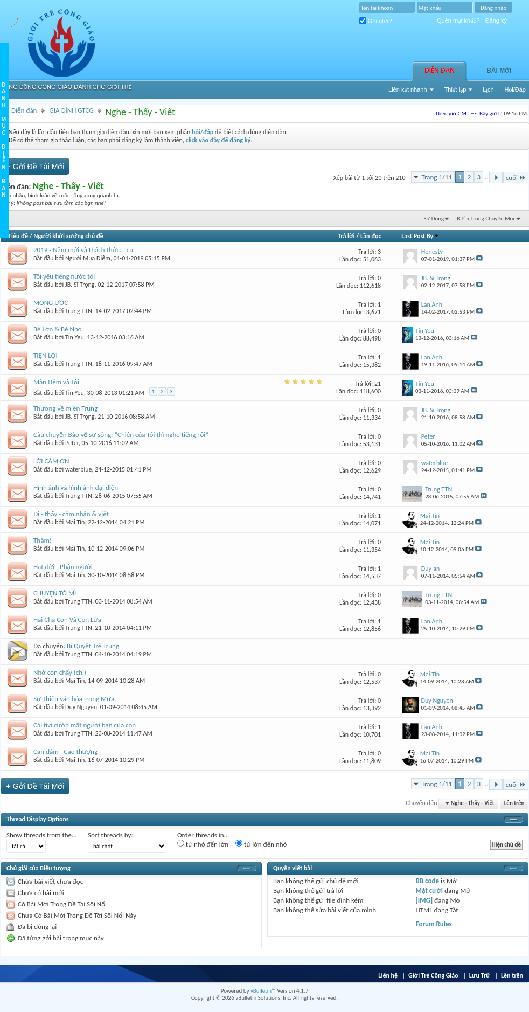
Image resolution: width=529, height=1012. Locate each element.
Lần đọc (370, 236)
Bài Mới (498, 70)
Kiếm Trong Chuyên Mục (486, 218)
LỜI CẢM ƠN (51, 461)
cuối (516, 178)
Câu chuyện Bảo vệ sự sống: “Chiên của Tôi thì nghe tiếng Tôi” (120, 435)
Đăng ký (496, 20)
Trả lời (346, 236)
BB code (427, 881)
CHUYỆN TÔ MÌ (54, 593)
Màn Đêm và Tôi (56, 382)
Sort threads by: (110, 835)
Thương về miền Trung (65, 408)
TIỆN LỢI (45, 355)
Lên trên (514, 803)
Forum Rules (434, 924)
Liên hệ (388, 975)
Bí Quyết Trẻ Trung (93, 646)
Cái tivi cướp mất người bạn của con (84, 725)
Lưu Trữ (479, 975)
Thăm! (42, 540)
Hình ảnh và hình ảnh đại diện (75, 487)
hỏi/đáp (202, 132)
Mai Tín (75, 522)
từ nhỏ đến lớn (202, 844)
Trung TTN (78, 311)
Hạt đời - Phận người (63, 567)
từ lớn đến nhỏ (261, 844)
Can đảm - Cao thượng (65, 751)
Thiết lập (455, 89)
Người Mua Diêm (87, 258)
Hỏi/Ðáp (515, 89)
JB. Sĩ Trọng (80, 284)
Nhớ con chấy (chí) (59, 672)
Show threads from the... (41, 835)
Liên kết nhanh (407, 89)
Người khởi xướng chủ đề (68, 236)
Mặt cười (429, 890)
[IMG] (424, 900)
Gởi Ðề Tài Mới (35, 166)
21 (377, 383)
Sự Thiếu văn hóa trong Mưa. (74, 699)
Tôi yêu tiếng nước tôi (64, 276)
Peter (72, 443)
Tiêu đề (18, 236)
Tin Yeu (74, 337)
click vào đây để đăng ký (218, 140)
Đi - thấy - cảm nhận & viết (71, 514)
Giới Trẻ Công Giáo (433, 975)
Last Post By (420, 236)
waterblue (78, 469)
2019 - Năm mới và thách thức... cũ (83, 250)
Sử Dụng (434, 218)
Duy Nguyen (81, 707)
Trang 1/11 (436, 177)
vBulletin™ (263, 990)
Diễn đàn (439, 70)
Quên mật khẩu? (458, 20)
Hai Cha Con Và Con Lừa (67, 619)
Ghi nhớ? (375, 21)
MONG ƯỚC (50, 303)
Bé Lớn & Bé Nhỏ (57, 329)
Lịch (488, 89)
